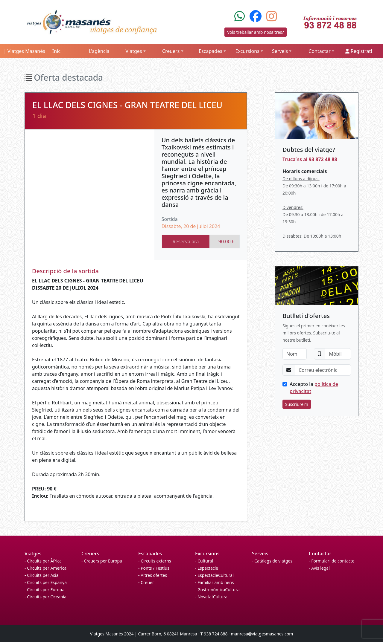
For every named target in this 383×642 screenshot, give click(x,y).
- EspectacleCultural (214, 575)
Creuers (90, 553)
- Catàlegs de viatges (272, 561)
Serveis (260, 553)
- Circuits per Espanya (46, 582)
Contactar (320, 553)
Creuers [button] (171, 51)
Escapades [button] (210, 51)
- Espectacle (206, 568)
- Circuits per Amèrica (45, 568)
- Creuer (146, 582)
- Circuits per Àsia (42, 575)
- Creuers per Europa (101, 561)
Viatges (33, 553)
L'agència (99, 51)
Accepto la (314, 388)
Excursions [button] (247, 51)
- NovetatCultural (212, 597)
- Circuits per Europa (44, 589)
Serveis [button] (280, 51)
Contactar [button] (319, 51)
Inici (57, 51)
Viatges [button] (134, 51)
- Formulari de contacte (331, 561)
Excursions (207, 553)
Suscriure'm (296, 404)
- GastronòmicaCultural (218, 589)
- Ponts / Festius (153, 568)
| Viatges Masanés (24, 51)
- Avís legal (319, 568)
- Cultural (204, 561)
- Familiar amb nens (214, 582)
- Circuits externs (154, 561)
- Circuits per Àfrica (43, 561)
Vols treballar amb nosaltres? (255, 32)
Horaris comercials (304, 171)
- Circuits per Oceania (45, 597)
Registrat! (358, 51)
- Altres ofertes (152, 575)
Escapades (150, 553)
